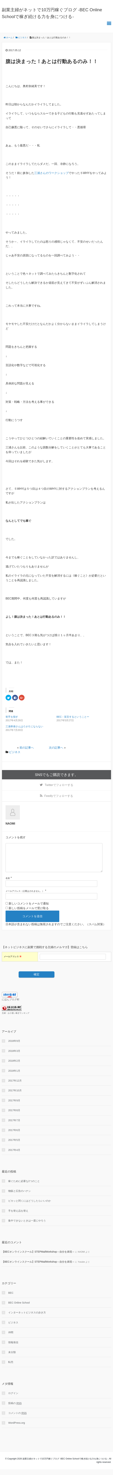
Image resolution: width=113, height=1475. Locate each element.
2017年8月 (14, 1116)
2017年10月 (15, 1096)
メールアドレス (12, 962)
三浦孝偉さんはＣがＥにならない (24, 726)
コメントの (17, 1418)
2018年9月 (14, 1046)
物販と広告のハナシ (19, 1196)
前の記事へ (27, 747)
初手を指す (12, 716)
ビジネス (14, 752)
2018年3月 (14, 1056)
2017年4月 (14, 1155)
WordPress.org (16, 1428)
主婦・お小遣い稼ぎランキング (15, 1019)
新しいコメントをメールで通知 (29, 909)
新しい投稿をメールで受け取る (29, 913)
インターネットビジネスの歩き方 (27, 1318)
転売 (10, 1367)
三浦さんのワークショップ (51, 172)
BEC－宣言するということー (73, 716)
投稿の (15, 1408)
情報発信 (13, 1348)
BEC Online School (19, 1308)
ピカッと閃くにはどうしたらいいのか (29, 1206)
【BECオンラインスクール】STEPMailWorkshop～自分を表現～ (38, 1257)
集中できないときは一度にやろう (27, 1226)
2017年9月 (14, 1106)
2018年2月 (14, 1066)
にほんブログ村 (10, 1005)
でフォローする (59, 784)
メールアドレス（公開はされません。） (25, 897)
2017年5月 (14, 1145)
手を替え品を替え (18, 1216)
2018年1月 (14, 1076)
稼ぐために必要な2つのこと (24, 1186)
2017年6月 (14, 1135)
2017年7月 (14, 1126)
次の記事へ (56, 747)
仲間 (10, 1338)
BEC (10, 1298)
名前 (8, 884)
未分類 (12, 1357)
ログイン (13, 1398)
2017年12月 (15, 1086)
